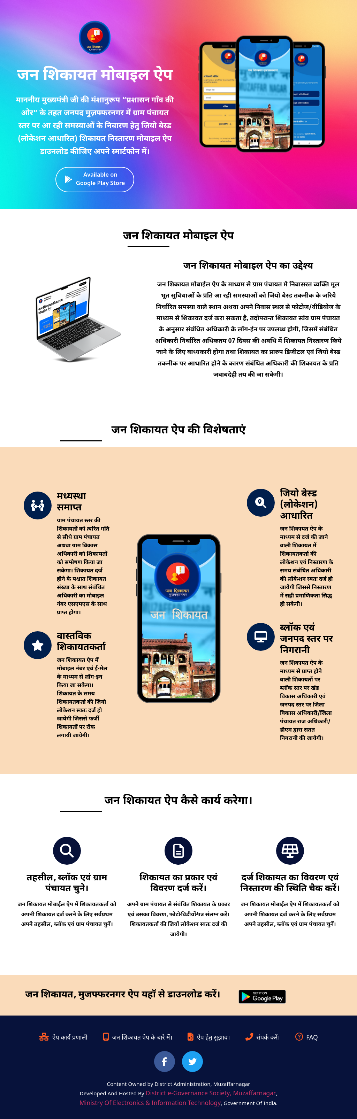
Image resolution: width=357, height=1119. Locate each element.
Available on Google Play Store (94, 179)
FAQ (306, 1038)
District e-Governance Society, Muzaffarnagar (211, 1094)
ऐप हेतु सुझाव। (209, 1038)
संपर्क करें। (262, 1038)
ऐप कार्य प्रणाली (63, 1038)
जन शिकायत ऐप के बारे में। (137, 1038)
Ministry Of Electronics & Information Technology (150, 1103)
